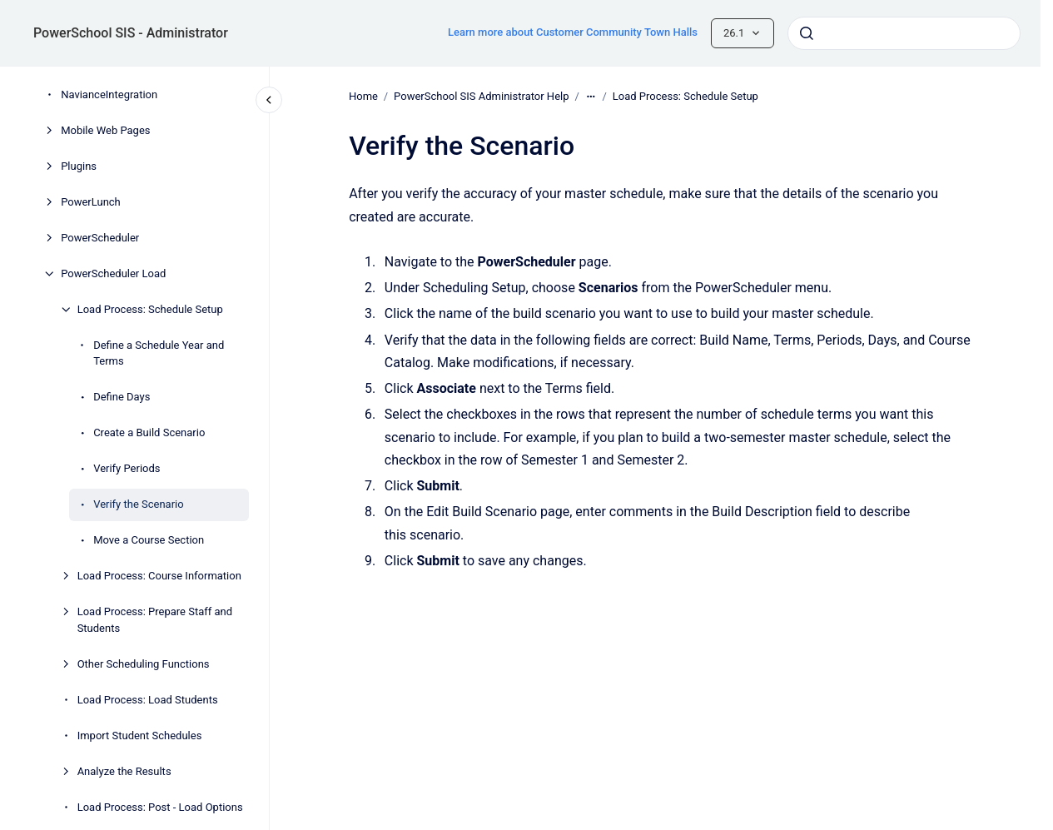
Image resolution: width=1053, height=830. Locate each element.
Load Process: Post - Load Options (160, 807)
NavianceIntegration (109, 94)
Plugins (79, 166)
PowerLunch (91, 202)
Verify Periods (126, 468)
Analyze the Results (124, 771)
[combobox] (904, 33)
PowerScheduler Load (113, 273)
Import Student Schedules (139, 735)
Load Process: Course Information (159, 575)
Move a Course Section (148, 540)
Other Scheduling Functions (143, 664)
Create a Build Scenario (149, 432)
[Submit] (806, 33)
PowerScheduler (100, 237)
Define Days (121, 396)
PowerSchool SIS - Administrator (130, 33)
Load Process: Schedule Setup (150, 309)
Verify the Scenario (138, 504)
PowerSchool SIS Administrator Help (481, 96)
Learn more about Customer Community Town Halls (573, 32)
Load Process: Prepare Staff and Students (154, 619)
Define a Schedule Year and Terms (158, 353)
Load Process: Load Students (147, 699)
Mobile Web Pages (105, 130)
